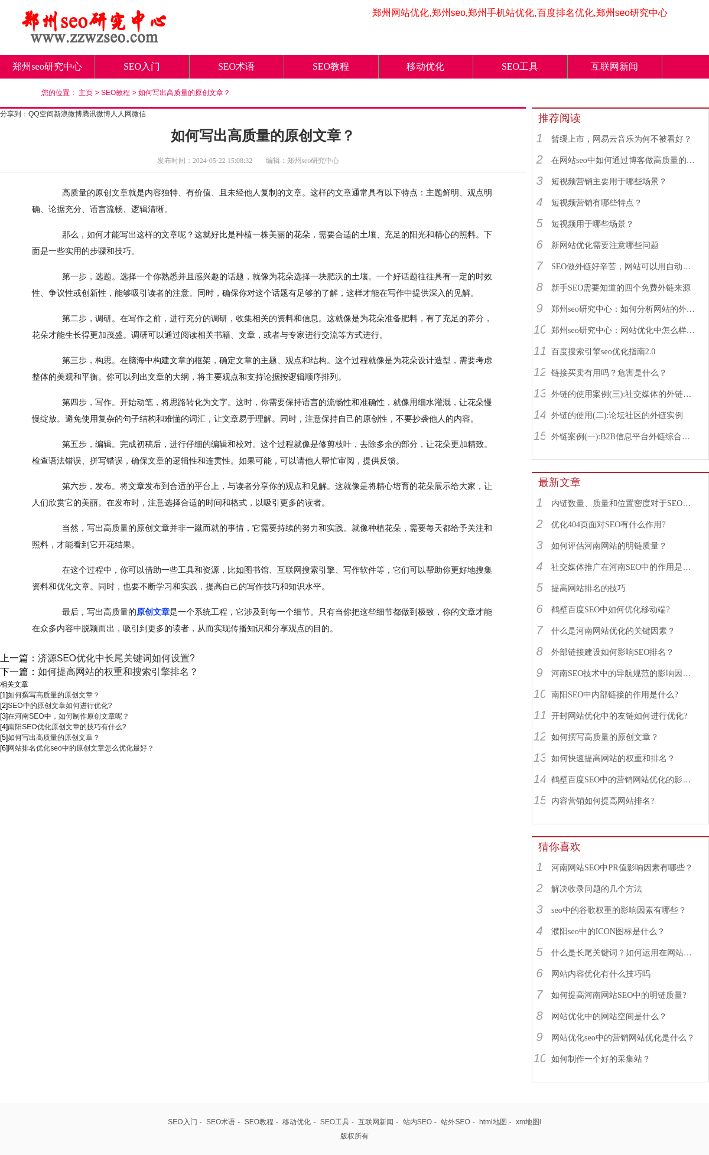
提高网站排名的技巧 (588, 588)
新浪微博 (68, 114)
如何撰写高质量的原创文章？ (54, 695)
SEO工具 (520, 66)
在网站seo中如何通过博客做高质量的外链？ (624, 160)
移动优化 (425, 66)
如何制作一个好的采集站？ (601, 1059)
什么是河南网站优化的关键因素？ (613, 631)
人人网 (121, 114)
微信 (139, 114)
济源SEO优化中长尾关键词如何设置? (116, 658)
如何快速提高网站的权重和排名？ (613, 758)
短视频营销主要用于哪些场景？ (609, 181)
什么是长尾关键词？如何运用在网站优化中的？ (624, 952)
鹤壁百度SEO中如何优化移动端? (610, 609)
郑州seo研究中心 (47, 66)
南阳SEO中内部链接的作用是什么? (614, 694)
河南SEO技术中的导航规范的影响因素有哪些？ (624, 673)
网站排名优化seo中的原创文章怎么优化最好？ (81, 748)
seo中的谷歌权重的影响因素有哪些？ (619, 910)
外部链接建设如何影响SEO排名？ (612, 652)
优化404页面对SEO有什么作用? (608, 524)
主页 (86, 93)
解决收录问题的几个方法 (596, 889)
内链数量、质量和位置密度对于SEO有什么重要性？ (624, 503)
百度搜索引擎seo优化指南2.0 (603, 351)
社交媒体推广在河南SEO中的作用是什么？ (624, 567)
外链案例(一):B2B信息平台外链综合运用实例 (624, 436)
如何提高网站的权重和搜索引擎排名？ (118, 672)
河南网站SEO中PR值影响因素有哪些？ (622, 867)
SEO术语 (236, 66)
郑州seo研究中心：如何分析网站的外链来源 (624, 309)
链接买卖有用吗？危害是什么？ (609, 372)
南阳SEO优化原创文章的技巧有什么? (67, 727)
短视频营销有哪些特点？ (596, 202)
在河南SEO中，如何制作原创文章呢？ (68, 716)
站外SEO (455, 1122)
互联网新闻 (614, 66)
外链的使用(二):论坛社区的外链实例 (617, 415)
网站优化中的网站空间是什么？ (609, 1016)
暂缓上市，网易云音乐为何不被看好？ (621, 139)
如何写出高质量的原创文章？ (184, 93)
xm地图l (528, 1122)
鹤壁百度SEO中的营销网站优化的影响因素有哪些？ (624, 779)
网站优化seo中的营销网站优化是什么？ (623, 1037)
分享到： (14, 114)
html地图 (493, 1122)
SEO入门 (141, 66)
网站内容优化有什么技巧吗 (601, 974)
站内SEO (417, 1122)
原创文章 (153, 611)
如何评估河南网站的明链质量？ (609, 545)
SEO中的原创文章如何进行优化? (60, 706)
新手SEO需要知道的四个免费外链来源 (621, 287)
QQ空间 (41, 114)
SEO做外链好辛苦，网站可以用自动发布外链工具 (624, 266)
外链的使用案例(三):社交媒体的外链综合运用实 (624, 394)
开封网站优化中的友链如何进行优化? (619, 716)
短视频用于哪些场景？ (592, 224)
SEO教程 (331, 66)
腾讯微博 (96, 114)
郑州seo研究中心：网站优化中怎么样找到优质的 (624, 330)
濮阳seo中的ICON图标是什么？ (608, 931)
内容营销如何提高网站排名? (602, 801)
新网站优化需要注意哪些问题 (605, 245)
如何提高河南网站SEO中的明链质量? (619, 995)
